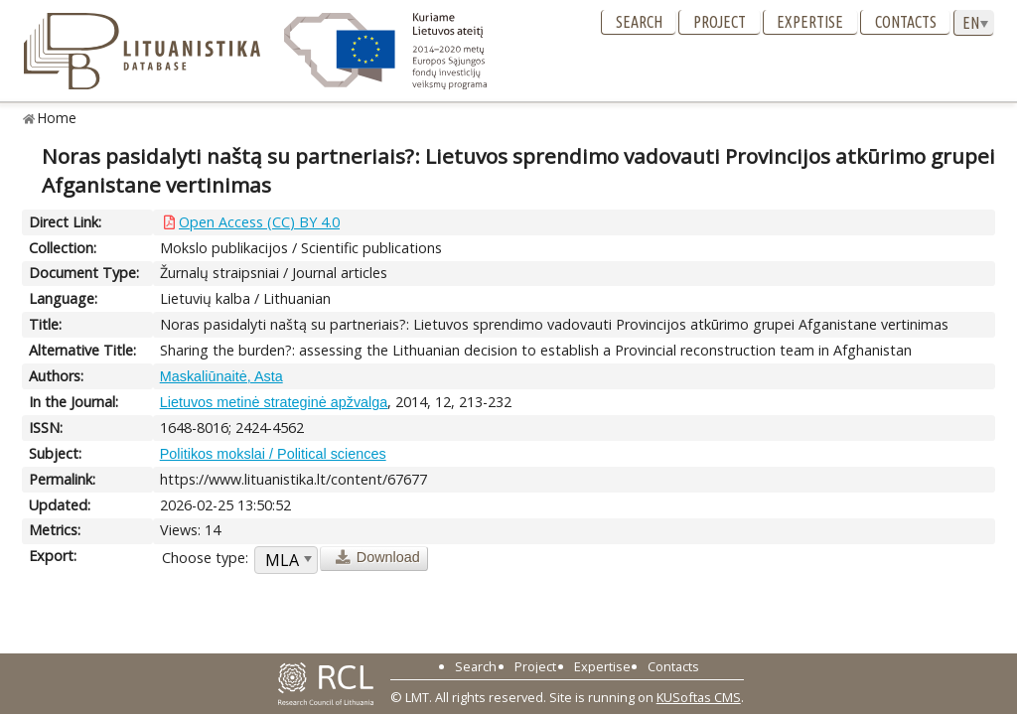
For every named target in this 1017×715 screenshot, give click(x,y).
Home (57, 117)
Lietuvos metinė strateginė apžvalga (274, 402)
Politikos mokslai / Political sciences (273, 454)
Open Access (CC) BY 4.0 (259, 222)
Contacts (906, 22)
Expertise (810, 22)
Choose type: (205, 557)
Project (719, 22)
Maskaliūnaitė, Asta (221, 376)
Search (639, 22)
